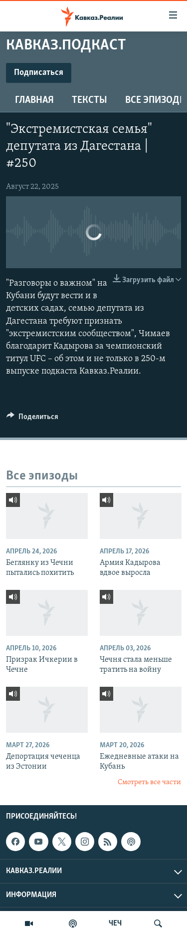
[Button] (32, 419)
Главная (34, 100)
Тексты (89, 100)
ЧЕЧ (115, 924)
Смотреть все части (149, 782)
